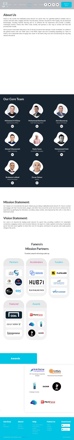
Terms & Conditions (67, 437)
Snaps (35, 4)
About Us (29, 4)
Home (9, 4)
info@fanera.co (25, 437)
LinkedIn (49, 426)
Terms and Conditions (37, 424)
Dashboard (6, 426)
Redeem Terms (36, 430)
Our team (20, 426)
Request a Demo (66, 4)
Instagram (49, 430)
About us (20, 424)
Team (15, 4)
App (4, 424)
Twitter (49, 424)
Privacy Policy (35, 426)
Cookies (34, 428)
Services (41, 4)
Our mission (21, 428)
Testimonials (22, 4)
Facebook (49, 428)
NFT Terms (35, 431)
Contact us (35, 433)
